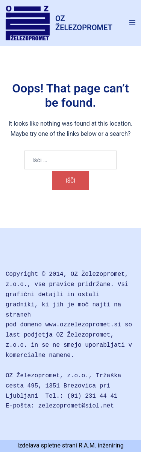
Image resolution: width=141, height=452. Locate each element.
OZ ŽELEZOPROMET (83, 23)
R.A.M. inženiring (101, 445)
